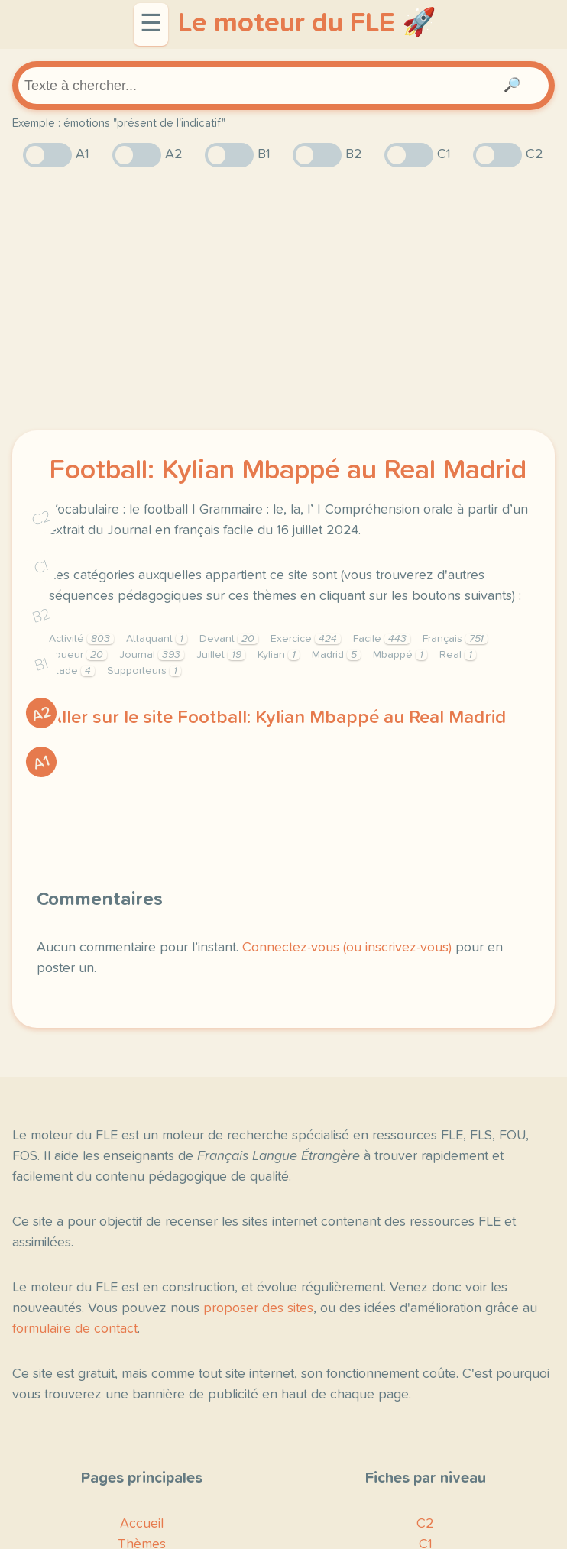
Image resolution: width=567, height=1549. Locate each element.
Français (455, 639)
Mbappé (400, 655)
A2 (41, 714)
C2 (41, 518)
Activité (81, 639)
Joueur (78, 655)
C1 (41, 567)
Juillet (220, 655)
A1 (41, 763)
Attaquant (156, 639)
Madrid (336, 655)
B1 (41, 665)
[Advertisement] (283, 299)
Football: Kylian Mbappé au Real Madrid (287, 470)
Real (457, 655)
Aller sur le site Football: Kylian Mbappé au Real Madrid (277, 717)
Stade (72, 671)
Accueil (142, 1524)
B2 (42, 616)
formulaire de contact (75, 1329)
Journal (151, 655)
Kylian (279, 655)
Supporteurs (144, 671)
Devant (228, 639)
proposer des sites (258, 1308)
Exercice (306, 639)
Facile (381, 639)
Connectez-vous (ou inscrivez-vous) (347, 947)
